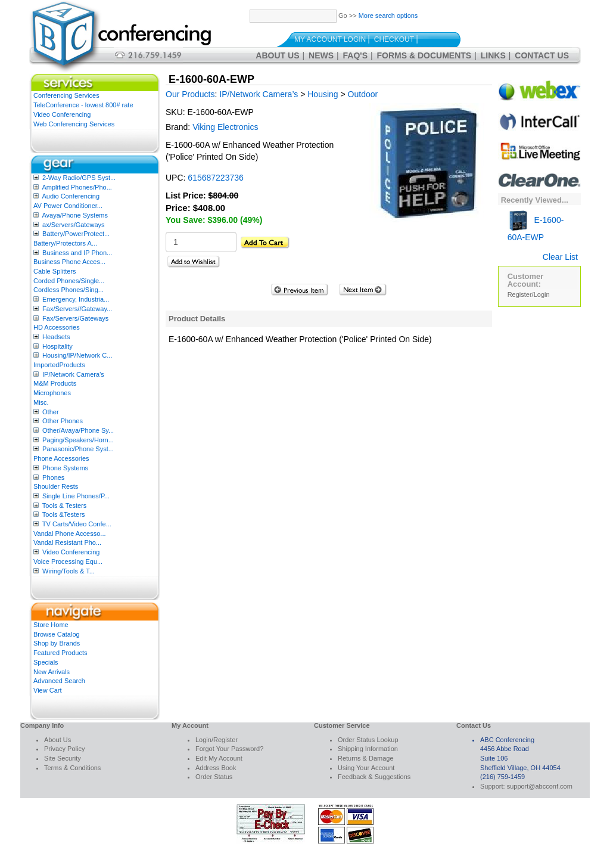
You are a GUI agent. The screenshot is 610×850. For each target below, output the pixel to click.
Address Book (215, 767)
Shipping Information (368, 748)
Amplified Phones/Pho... (76, 187)
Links (493, 55)
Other (50, 411)
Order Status (213, 776)
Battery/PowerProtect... (76, 233)
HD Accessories (56, 327)
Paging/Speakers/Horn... (78, 439)
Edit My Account (218, 758)
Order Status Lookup (368, 739)
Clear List (560, 257)
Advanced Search (59, 680)
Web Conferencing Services (73, 124)
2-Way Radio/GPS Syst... (79, 177)
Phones (53, 477)
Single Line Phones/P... (76, 496)
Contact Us (542, 55)
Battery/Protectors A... (65, 243)
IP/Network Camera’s (73, 374)
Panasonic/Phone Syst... (78, 448)
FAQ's (355, 55)
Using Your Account (366, 767)
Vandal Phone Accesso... (69, 533)
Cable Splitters (54, 271)
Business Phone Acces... (69, 261)
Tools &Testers (63, 514)
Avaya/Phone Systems (74, 215)
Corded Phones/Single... (68, 280)
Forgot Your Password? (229, 748)
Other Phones (62, 420)
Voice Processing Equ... (67, 561)
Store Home (51, 624)
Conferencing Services (66, 95)
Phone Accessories (61, 458)
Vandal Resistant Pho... (67, 542)
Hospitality (57, 346)
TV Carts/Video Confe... (76, 524)
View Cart (47, 690)
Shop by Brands (56, 643)
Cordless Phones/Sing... (68, 289)
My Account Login (330, 39)
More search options (388, 15)
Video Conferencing (62, 114)
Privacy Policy (64, 748)
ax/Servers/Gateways (73, 224)
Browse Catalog (56, 634)
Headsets (56, 336)
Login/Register (216, 739)
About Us (277, 55)
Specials (45, 662)
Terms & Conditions (72, 767)
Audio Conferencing (70, 196)
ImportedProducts (59, 364)
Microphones (52, 392)
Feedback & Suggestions (374, 776)
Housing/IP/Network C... (77, 355)
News (321, 55)
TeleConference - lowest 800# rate (83, 104)
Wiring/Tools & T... (68, 571)
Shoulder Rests (55, 486)
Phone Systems (65, 467)
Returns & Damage (366, 758)
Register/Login (529, 294)
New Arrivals (51, 671)
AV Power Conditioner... (67, 205)
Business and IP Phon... (77, 252)
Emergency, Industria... (75, 299)
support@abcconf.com (539, 786)
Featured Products (60, 652)
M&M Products (54, 383)
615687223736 (215, 177)
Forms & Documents (424, 55)
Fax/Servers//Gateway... (77, 308)
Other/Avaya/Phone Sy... (78, 430)
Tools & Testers (64, 505)
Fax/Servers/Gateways (75, 318)
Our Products (190, 94)
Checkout (394, 39)
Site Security (62, 758)
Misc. (41, 402)
